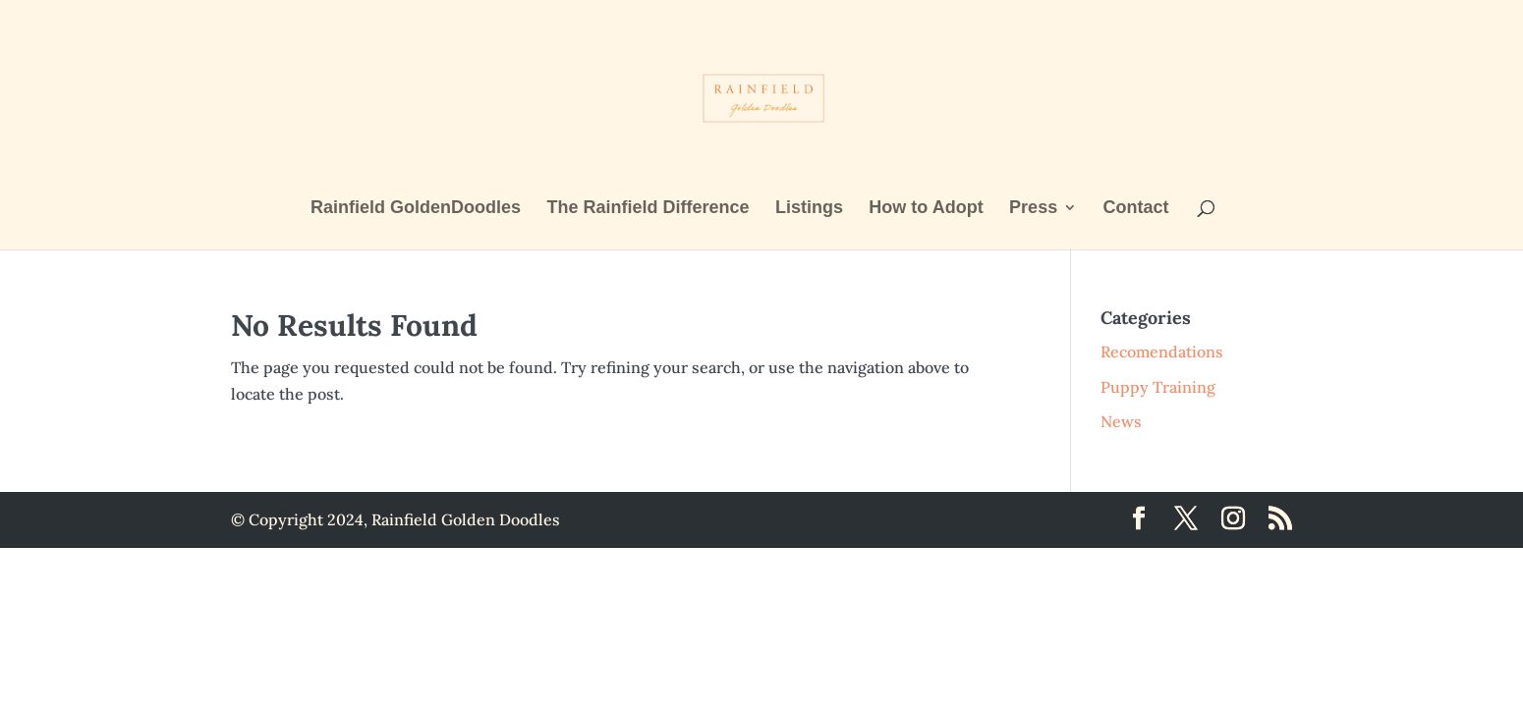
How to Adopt (926, 208)
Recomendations (1161, 351)
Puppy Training (1157, 387)
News (1121, 421)
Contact (1136, 208)
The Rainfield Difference (647, 208)
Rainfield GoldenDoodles (415, 208)
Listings (809, 208)
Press (1033, 208)
